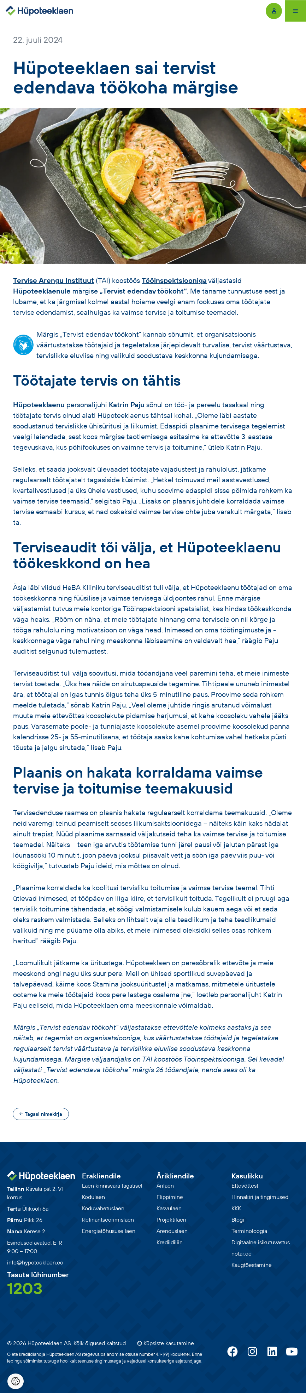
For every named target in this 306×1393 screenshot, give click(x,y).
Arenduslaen (172, 1230)
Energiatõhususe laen (108, 1230)
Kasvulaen (169, 1208)
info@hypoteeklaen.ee (35, 1262)
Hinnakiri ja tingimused (259, 1196)
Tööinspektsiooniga (174, 280)
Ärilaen (165, 1185)
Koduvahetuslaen (103, 1208)
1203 (24, 1288)
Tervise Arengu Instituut (53, 280)
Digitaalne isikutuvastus (260, 1242)
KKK (236, 1208)
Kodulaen (93, 1196)
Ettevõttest (244, 1185)
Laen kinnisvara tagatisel (112, 1185)
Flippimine (170, 1196)
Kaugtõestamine (251, 1264)
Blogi (237, 1219)
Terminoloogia (249, 1230)
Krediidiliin (170, 1242)
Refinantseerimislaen (108, 1219)
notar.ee (241, 1253)
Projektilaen (171, 1219)
